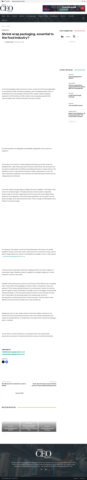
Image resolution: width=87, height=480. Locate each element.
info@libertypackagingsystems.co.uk (13, 352)
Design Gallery (72, 111)
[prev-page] (3, 434)
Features (10, 426)
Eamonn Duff (9, 42)
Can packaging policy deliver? (10, 429)
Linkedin (68, 36)
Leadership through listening (47, 429)
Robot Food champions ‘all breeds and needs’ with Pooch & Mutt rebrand (77, 115)
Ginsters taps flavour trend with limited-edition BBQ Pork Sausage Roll (29, 428)
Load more (72, 121)
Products (8, 26)
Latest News (28, 423)
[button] (83, 18)
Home (3, 26)
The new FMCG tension (76, 105)
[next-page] (6, 434)
